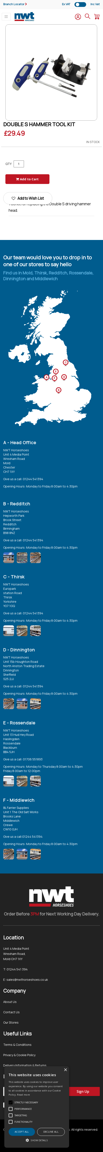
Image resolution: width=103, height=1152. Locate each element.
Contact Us (11, 1012)
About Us (10, 1002)
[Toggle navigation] (6, 16)
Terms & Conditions (17, 1045)
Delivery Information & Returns (24, 1065)
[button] (37, 1140)
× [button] (65, 1070)
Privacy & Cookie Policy (19, 1055)
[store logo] (24, 16)
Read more (23, 1094)
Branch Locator (13, 4)
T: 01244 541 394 (15, 969)
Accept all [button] (22, 1131)
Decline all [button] (51, 1131)
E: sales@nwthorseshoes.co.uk (25, 980)
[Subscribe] (83, 1091)
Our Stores (11, 1022)
